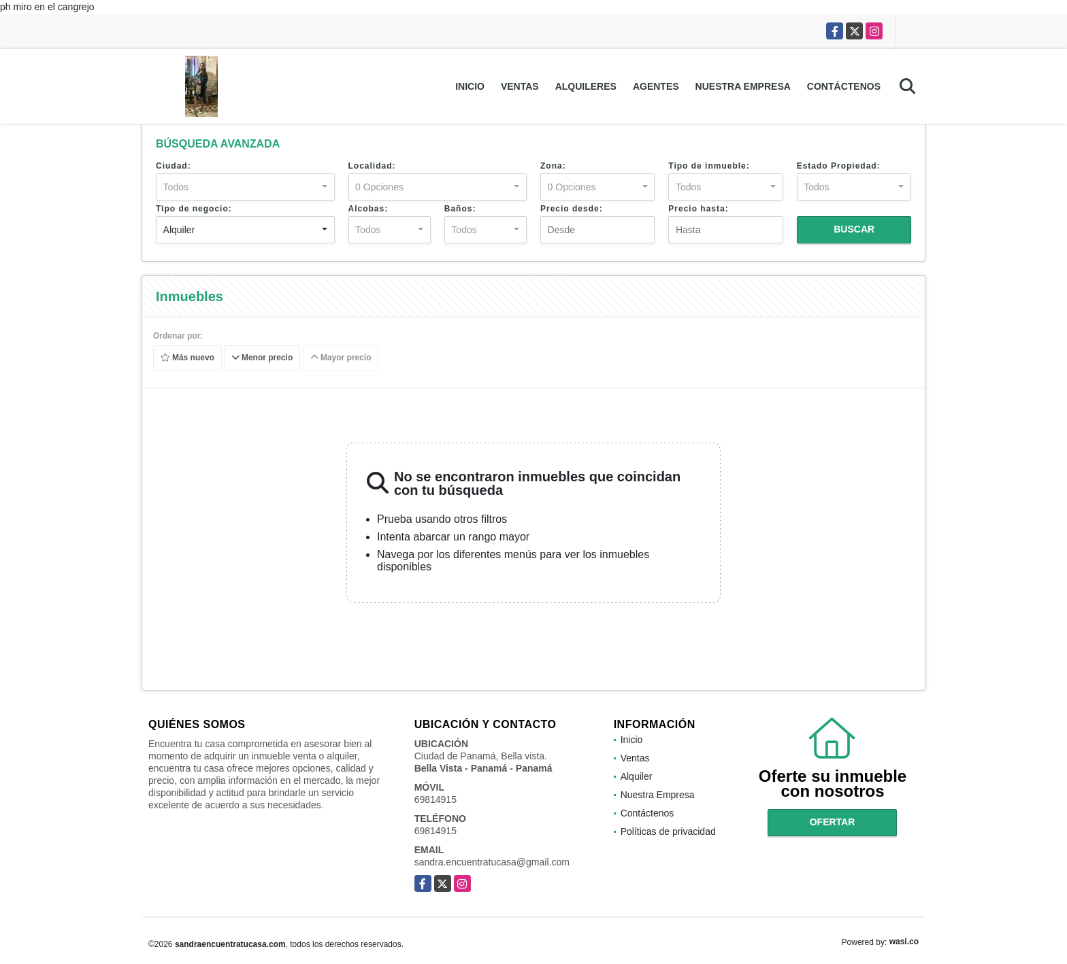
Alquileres (586, 86)
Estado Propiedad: (839, 166)
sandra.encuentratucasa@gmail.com (492, 862)
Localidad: (372, 166)
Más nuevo (187, 358)
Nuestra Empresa (743, 86)
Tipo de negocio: (194, 208)
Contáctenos (844, 86)
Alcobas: (368, 208)
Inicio (470, 86)
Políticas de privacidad (668, 831)
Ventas (520, 86)
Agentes (656, 86)
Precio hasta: (698, 208)
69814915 (435, 799)
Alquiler (637, 776)
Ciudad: (173, 166)
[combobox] (245, 187)
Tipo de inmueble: (708, 166)
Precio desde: (571, 208)
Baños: (460, 208)
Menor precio (262, 358)
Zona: (553, 166)
